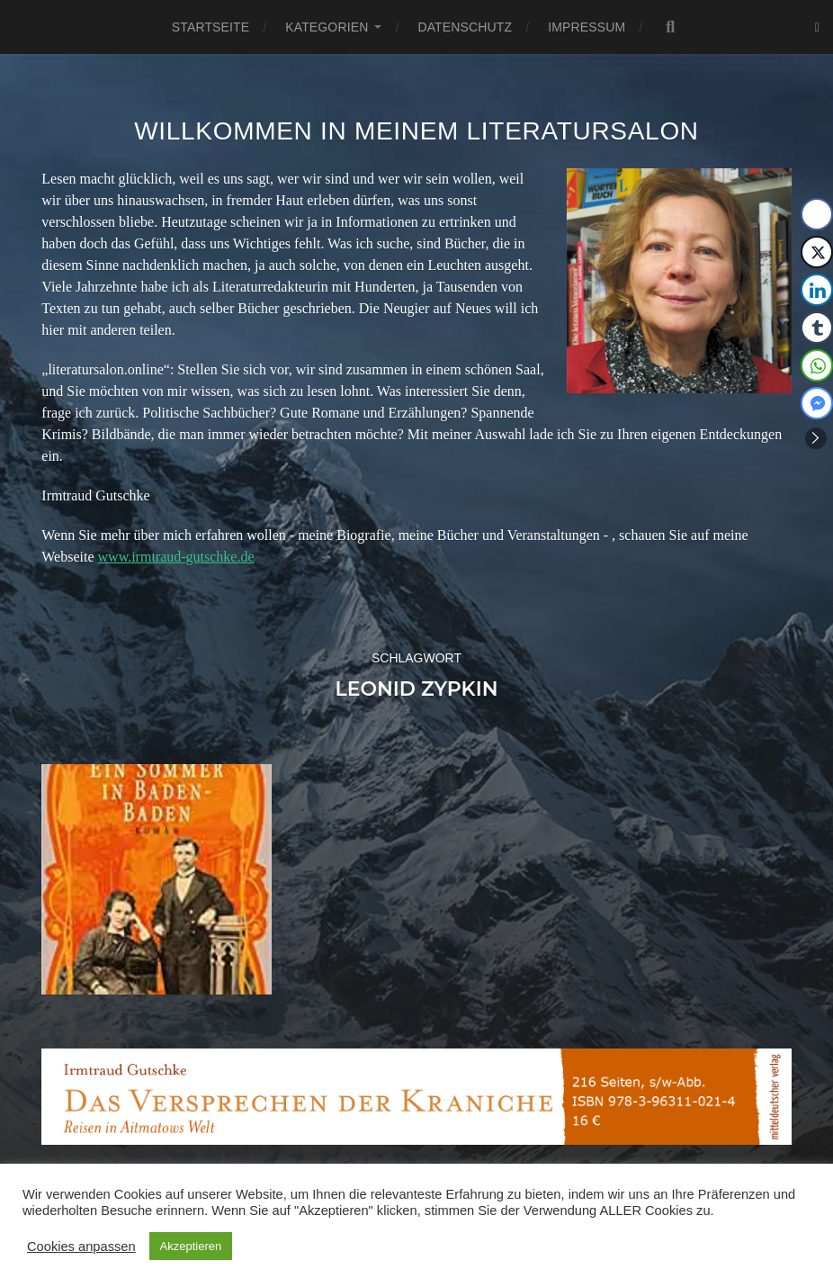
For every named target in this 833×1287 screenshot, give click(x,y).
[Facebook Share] (817, 214)
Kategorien (326, 27)
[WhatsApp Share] (817, 365)
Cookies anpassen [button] (81, 1246)
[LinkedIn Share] (817, 290)
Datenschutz (464, 27)
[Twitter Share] (817, 252)
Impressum (586, 27)
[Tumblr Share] (817, 327)
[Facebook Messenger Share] (817, 403)
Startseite (210, 27)
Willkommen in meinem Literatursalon (416, 131)
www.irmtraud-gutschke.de (176, 556)
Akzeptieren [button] (191, 1246)
